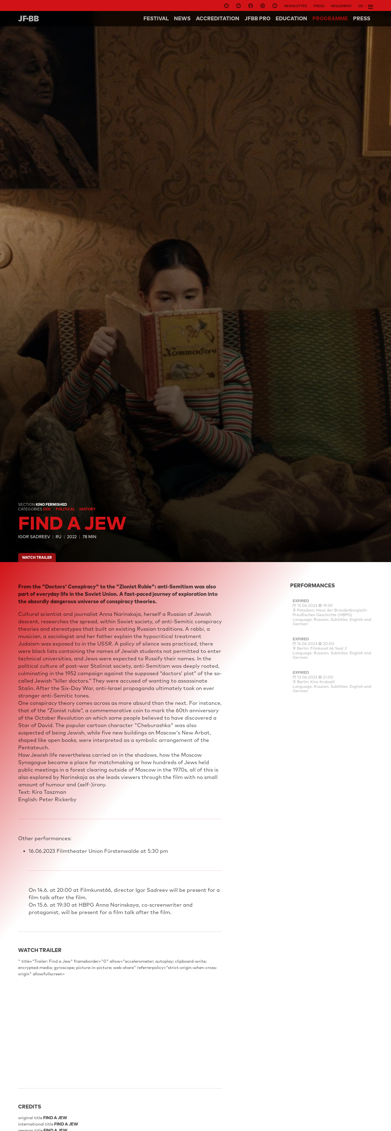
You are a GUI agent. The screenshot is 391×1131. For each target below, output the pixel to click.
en (370, 6)
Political (66, 509)
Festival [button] (156, 18)
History (87, 509)
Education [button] (291, 18)
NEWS (182, 18)
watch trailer (37, 557)
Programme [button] (330, 18)
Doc (47, 509)
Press (319, 6)
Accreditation (217, 18)
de (360, 6)
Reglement (341, 6)
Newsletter (295, 6)
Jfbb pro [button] (257, 18)
